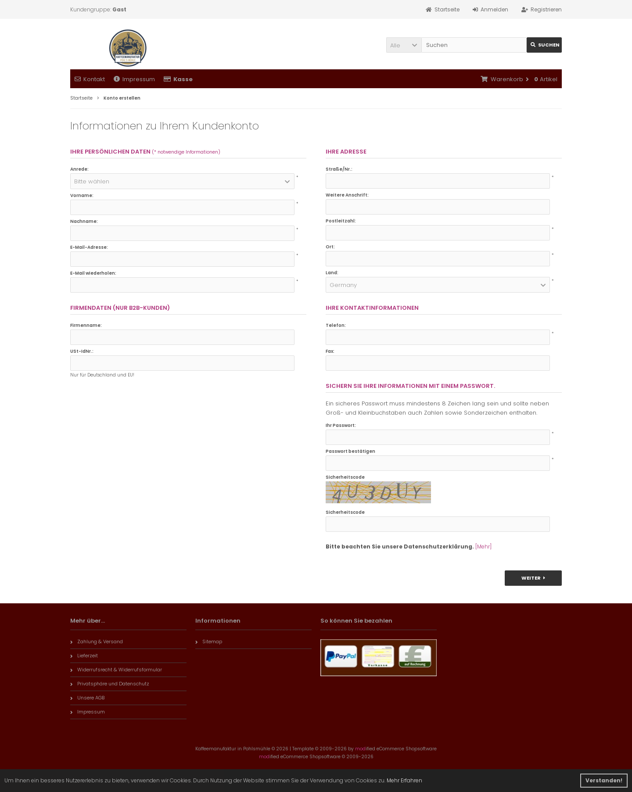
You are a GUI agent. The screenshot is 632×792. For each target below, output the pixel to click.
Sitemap (208, 641)
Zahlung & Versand (96, 641)
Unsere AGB (87, 697)
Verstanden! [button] (603, 780)
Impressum (134, 79)
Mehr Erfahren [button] (404, 780)
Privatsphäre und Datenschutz (109, 683)
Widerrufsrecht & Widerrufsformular (116, 669)
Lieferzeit (84, 655)
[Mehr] (483, 546)
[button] (403, 45)
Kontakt (90, 79)
